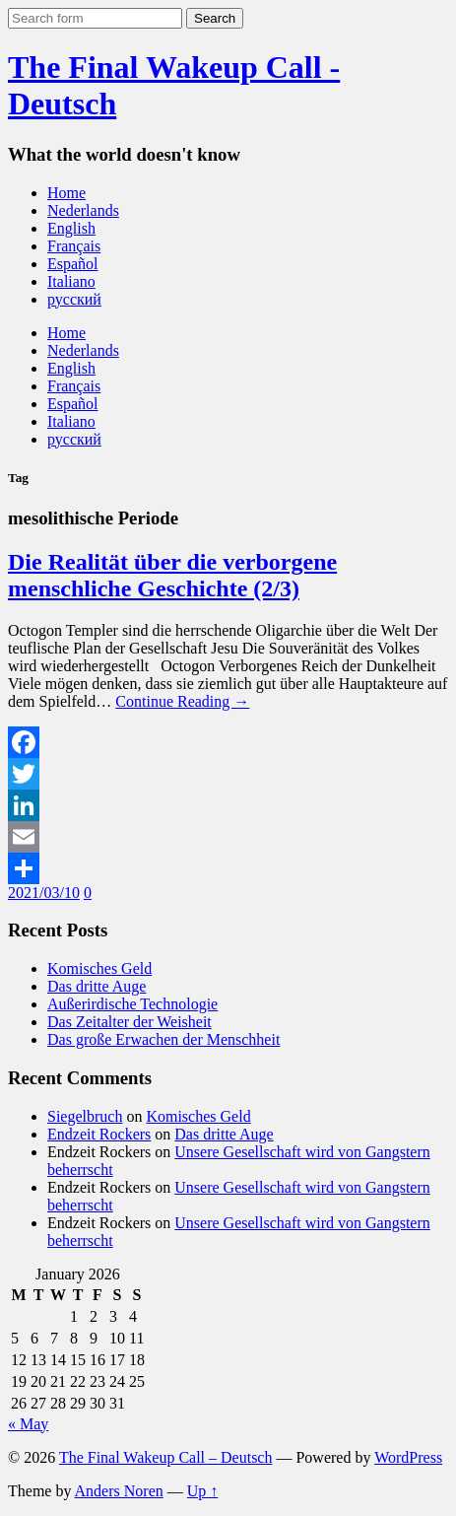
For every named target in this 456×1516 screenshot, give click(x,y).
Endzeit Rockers (99, 1134)
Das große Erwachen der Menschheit (163, 1039)
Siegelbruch (84, 1116)
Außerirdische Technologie (132, 1004)
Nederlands (83, 210)
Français (73, 246)
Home (66, 192)
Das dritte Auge (96, 986)
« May (28, 1423)
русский (74, 299)
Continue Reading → (182, 701)
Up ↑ (203, 1490)
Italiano (71, 281)
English (71, 228)
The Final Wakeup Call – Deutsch (166, 1457)
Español (72, 263)
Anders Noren (119, 1490)
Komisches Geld (99, 968)
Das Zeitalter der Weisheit (129, 1021)
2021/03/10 (44, 892)
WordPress (408, 1457)
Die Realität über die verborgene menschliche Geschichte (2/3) (172, 575)
